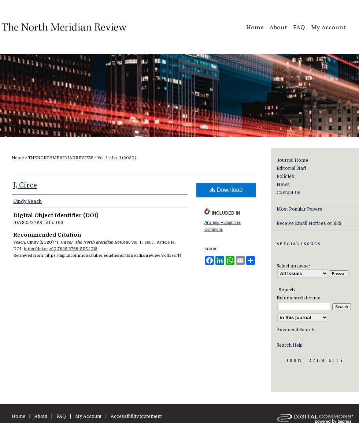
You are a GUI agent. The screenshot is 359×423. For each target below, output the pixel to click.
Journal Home (292, 160)
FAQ (61, 416)
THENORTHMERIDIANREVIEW (60, 158)
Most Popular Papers (299, 209)
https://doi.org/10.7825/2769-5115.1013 (60, 249)
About (40, 416)
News (283, 184)
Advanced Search (295, 329)
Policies (285, 176)
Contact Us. (289, 192)
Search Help (290, 345)
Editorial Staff (291, 168)
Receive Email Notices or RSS (309, 223)
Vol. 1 (102, 158)
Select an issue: (293, 266)
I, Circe (25, 184)
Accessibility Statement (136, 416)
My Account (88, 416)
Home (18, 158)
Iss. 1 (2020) (124, 158)
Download (226, 190)
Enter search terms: (298, 297)
